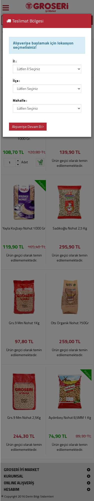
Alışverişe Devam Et (28, 126)
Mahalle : (20, 100)
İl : (15, 61)
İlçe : (16, 80)
